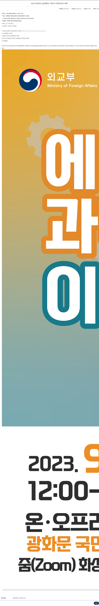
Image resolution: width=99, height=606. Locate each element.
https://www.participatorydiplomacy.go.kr (34, 31)
